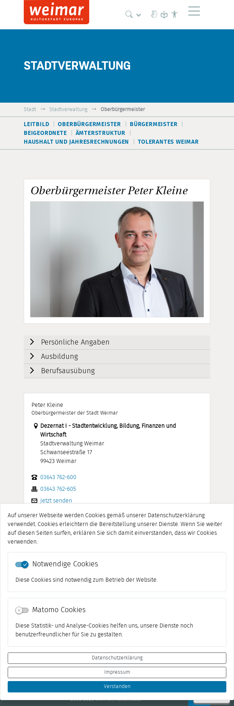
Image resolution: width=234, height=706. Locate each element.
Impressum (117, 672)
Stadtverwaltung (68, 109)
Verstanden (117, 686)
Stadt (30, 109)
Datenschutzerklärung (117, 658)
